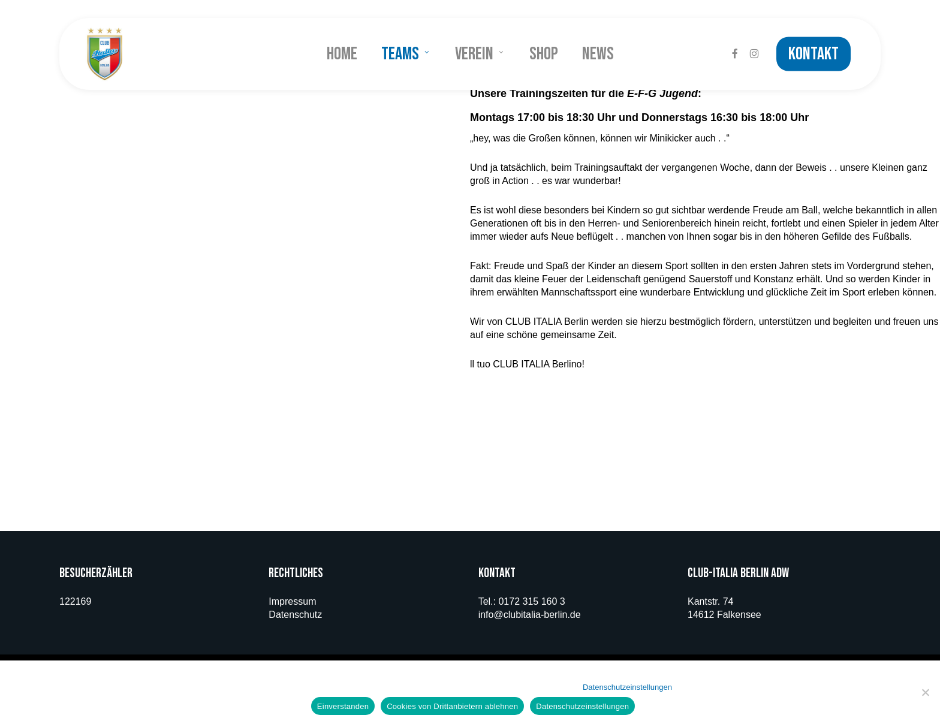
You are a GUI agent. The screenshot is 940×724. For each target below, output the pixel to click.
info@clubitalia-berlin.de (529, 615)
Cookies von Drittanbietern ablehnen (452, 706)
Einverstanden (343, 706)
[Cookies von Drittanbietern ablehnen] (925, 692)
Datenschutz (295, 615)
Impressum (292, 601)
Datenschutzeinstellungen (627, 687)
